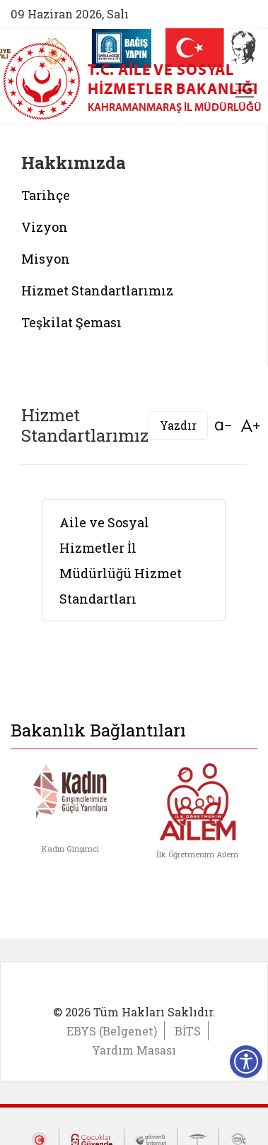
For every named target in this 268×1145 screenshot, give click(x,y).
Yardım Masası (134, 1050)
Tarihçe (45, 195)
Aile (72, 522)
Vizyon (44, 226)
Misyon (45, 258)
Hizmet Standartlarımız (97, 290)
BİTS (188, 1030)
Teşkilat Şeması (71, 322)
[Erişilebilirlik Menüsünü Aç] (246, 1061)
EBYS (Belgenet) (111, 1030)
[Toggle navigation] (244, 90)
